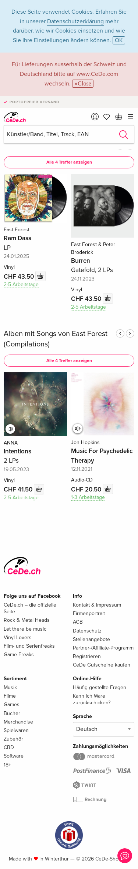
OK (119, 40)
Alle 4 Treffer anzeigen (69, 162)
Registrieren (87, 656)
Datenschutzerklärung (75, 21)
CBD (9, 747)
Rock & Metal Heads (27, 620)
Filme (10, 696)
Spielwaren (16, 730)
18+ (7, 765)
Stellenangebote (91, 639)
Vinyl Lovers (18, 637)
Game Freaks (19, 654)
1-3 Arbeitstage (88, 497)
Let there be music (25, 629)
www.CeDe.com (97, 74)
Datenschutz (87, 631)
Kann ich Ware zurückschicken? (91, 699)
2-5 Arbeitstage (21, 284)
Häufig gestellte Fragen (99, 687)
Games (12, 704)
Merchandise (18, 722)
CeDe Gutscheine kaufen (101, 665)
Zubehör (13, 739)
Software (14, 756)
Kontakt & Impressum (97, 605)
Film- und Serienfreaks (29, 646)
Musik (10, 687)
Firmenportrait (89, 613)
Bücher (12, 713)
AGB (78, 622)
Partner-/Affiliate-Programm (103, 648)
